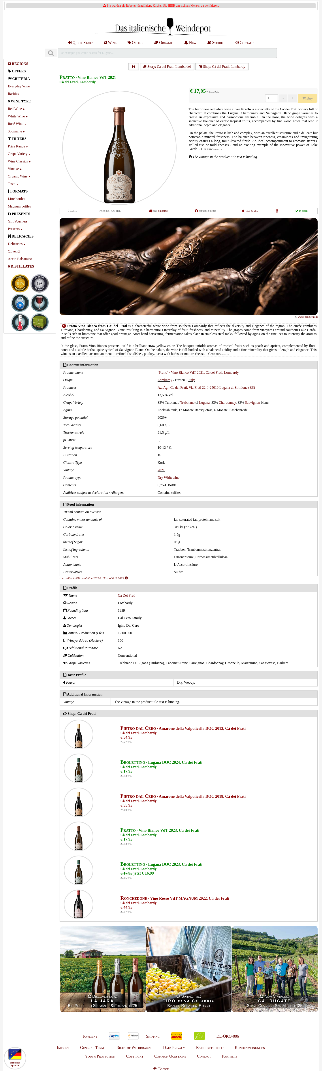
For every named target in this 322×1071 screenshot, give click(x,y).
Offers (135, 42)
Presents (14, 229)
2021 (161, 470)
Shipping (163, 210)
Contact (244, 42)
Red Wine (15, 109)
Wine (110, 42)
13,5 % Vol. (251, 210)
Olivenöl (14, 251)
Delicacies (15, 244)
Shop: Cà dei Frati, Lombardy (222, 66)
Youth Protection (100, 1056)
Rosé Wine (15, 124)
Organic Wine (18, 176)
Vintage (13, 169)
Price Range (16, 146)
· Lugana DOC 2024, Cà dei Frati (161, 762)
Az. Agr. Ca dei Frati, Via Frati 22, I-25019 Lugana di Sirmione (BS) (206, 387)
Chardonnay (227, 402)
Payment (90, 1036)
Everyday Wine (19, 86)
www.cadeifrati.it (308, 316)
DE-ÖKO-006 (228, 1036)
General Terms (92, 1047)
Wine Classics (18, 161)
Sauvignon (252, 402)
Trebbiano (187, 402)
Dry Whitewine (168, 477)
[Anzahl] (271, 98)
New (190, 42)
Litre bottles (16, 199)
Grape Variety (18, 154)
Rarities (13, 94)
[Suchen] (50, 53)
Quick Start (80, 42)
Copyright (134, 1056)
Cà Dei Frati (126, 595)
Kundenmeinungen (250, 1047)
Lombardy (165, 380)
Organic (163, 42)
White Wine (16, 116)
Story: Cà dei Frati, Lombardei (167, 66)
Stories (215, 42)
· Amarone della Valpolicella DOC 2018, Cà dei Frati (183, 796)
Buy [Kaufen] (307, 98)
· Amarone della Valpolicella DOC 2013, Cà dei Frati (183, 728)
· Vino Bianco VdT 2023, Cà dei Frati (160, 830)
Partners (229, 1056)
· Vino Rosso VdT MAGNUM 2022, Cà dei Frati (175, 898)
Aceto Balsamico (20, 259)
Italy (191, 380)
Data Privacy (174, 1047)
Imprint (63, 1047)
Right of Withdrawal (134, 1047)
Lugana (204, 402)
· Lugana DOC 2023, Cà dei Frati (161, 864)
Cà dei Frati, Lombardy (78, 82)
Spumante (15, 131)
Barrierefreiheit (210, 1047)
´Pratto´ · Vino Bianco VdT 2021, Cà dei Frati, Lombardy (198, 372)
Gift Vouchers (18, 221)
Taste (11, 184)
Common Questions (170, 1056)
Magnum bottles (19, 206)
